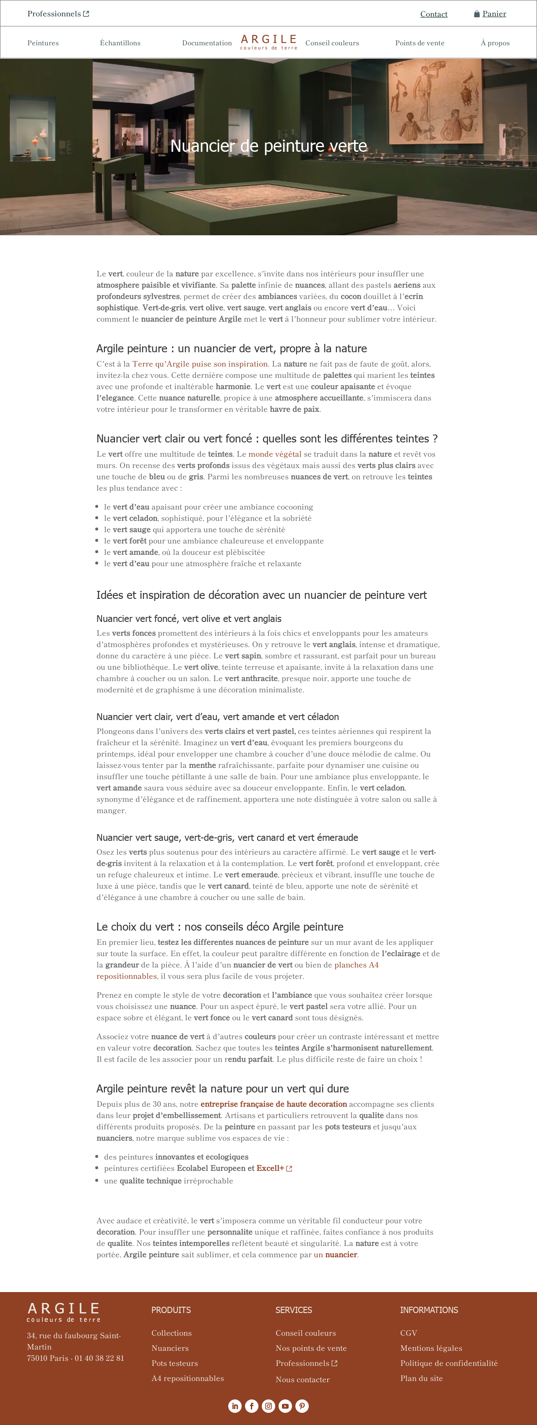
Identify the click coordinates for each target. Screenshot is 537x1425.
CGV (408, 1332)
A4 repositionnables (187, 1377)
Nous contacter (303, 1378)
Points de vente (420, 43)
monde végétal (275, 453)
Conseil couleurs (332, 43)
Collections (171, 1332)
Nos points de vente (311, 1347)
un (335, 1253)
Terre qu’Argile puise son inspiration (200, 363)
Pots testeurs (174, 1362)
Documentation (207, 43)
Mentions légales (431, 1347)
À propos (495, 43)
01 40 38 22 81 (99, 1357)
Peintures (43, 43)
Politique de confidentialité (449, 1362)
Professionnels (54, 13)
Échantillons (120, 43)
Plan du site (421, 1377)
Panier (490, 13)
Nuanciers (170, 1347)
